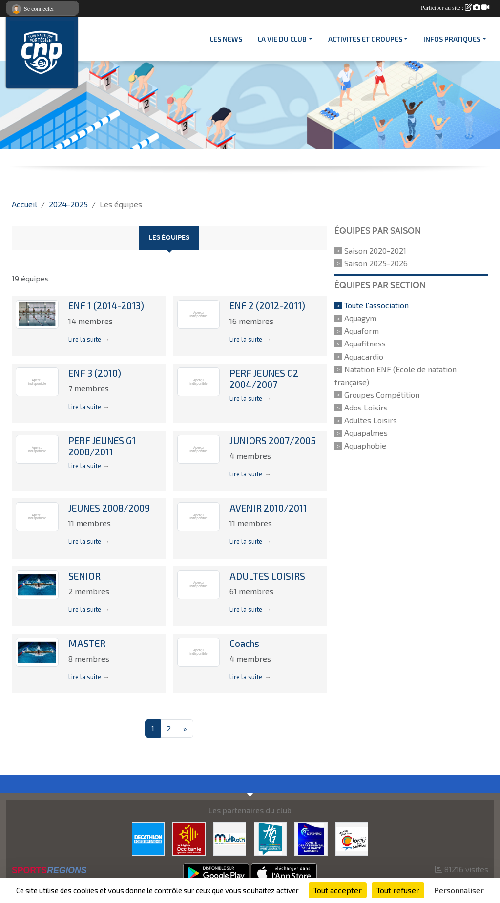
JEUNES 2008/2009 (109, 508)
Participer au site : (455, 7)
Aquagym (360, 317)
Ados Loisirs (366, 407)
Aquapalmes (366, 432)
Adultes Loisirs (370, 420)
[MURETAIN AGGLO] (229, 837)
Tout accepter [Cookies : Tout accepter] (337, 890)
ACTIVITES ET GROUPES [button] (365, 39)
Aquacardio (363, 356)
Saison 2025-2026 (376, 263)
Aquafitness (365, 343)
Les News (226, 39)
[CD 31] (310, 837)
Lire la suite (84, 339)
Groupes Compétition (381, 394)
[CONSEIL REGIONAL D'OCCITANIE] (188, 837)
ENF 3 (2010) (94, 373)
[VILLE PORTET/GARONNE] (351, 837)
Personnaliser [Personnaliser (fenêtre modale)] (459, 890)
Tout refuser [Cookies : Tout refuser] (397, 890)
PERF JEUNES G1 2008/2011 (102, 446)
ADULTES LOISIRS (267, 575)
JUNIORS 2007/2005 (272, 440)
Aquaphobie (365, 445)
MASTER (86, 643)
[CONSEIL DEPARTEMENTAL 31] (270, 837)
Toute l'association (376, 305)
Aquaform (361, 330)
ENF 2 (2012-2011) (267, 305)
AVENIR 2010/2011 (268, 508)
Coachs (244, 643)
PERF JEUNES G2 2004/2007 (263, 378)
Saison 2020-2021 (375, 250)
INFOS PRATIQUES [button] (451, 39)
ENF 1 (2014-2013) (106, 305)
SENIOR (84, 575)
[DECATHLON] (148, 837)
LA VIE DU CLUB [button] (282, 39)
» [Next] (185, 728)
